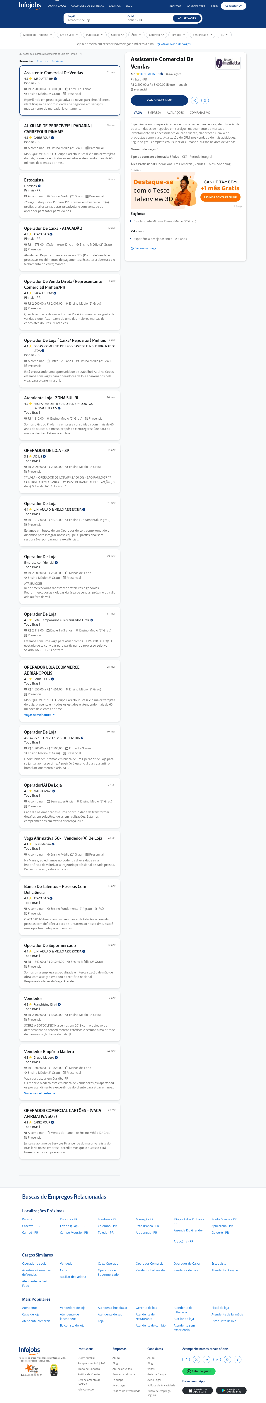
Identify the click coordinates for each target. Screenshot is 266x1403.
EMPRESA (154, 113)
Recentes (42, 61)
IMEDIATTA (45, 79)
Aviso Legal (119, 1385)
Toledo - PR (106, 1233)
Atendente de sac (110, 1314)
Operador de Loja (34, 1263)
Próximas (57, 61)
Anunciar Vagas (122, 1369)
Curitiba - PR (68, 1219)
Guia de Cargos (156, 1374)
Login (214, 6)
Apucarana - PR (222, 1226)
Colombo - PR (107, 1226)
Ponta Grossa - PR (224, 1219)
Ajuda (116, 1358)
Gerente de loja (146, 1308)
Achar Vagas (57, 5)
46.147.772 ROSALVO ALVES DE (53, 738)
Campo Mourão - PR (74, 1233)
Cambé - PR (30, 1233)
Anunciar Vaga (196, 6)
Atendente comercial (36, 1321)
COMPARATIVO (200, 113)
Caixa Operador (109, 1263)
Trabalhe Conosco (89, 1369)
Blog (129, 5)
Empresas (175, 6)
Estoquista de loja (224, 1321)
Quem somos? (86, 1358)
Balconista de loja (72, 1325)
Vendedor (67, 1263)
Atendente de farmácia (227, 1314)
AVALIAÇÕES (175, 113)
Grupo (45, 1057)
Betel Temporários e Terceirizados (63, 620)
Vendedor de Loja (186, 1270)
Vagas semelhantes (40, 715)
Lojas (43, 844)
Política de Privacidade (126, 1391)
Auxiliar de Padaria (73, 1277)
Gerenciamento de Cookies (89, 1382)
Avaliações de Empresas (87, 5)
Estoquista (219, 1263)
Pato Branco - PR (147, 1226)
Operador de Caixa (187, 1263)
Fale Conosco (86, 1389)
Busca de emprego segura (158, 1393)
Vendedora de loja (73, 1308)
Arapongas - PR (146, 1233)
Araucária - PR (183, 1241)
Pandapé (117, 1380)
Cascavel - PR (31, 1226)
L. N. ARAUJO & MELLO (59, 509)
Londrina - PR (107, 1219)
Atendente (29, 1308)
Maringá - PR (144, 1219)
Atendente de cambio (151, 1325)
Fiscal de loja (220, 1308)
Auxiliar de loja (184, 1319)
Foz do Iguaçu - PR (72, 1226)
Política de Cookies (89, 1374)
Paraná (27, 1219)
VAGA (138, 113)
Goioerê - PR (220, 1233)
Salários (115, 5)
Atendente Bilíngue (225, 1270)
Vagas (151, 1369)
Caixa (63, 1270)
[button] (187, 18)
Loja (101, 1321)
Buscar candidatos (123, 1374)
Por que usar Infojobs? (91, 1363)
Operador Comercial (150, 1263)
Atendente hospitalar (112, 1308)
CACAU (44, 293)
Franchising (47, 1004)
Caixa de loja (31, 1314)
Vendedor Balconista (150, 1270)
